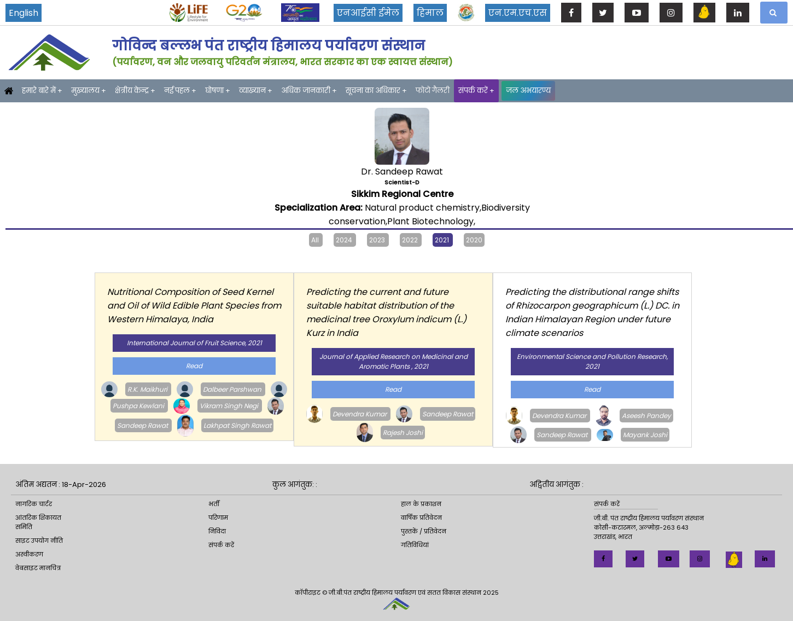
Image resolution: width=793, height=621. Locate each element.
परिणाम (218, 517)
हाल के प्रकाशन (421, 504)
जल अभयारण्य (528, 90)
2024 (345, 240)
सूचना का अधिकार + (376, 90)
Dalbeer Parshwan (233, 389)
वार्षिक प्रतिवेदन (421, 517)
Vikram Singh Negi (230, 405)
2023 (378, 240)
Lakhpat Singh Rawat (237, 425)
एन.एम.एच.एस (517, 13)
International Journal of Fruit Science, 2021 (194, 342)
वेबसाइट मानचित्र (38, 568)
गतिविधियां (415, 545)
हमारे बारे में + (42, 90)
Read (194, 365)
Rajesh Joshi (403, 432)
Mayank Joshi (645, 434)
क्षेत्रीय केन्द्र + (135, 90)
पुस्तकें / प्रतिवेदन (423, 531)
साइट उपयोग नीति (39, 540)
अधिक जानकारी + (309, 90)
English (23, 13)
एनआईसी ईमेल (368, 13)
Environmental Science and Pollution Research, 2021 (592, 361)
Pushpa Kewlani (139, 405)
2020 (474, 240)
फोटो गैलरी (433, 90)
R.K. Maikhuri (148, 389)
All (315, 240)
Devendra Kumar (360, 414)
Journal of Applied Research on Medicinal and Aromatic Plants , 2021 (393, 361)
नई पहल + (180, 90)
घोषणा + (217, 90)
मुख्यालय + (88, 90)
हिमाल (430, 13)
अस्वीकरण (29, 554)
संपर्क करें (221, 545)
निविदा (217, 531)
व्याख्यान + (255, 90)
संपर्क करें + (476, 90)
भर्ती (213, 504)
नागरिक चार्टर (33, 504)
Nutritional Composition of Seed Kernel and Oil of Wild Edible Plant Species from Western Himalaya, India (194, 306)
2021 (443, 240)
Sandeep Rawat (143, 425)
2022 (410, 240)
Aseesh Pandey (646, 415)
